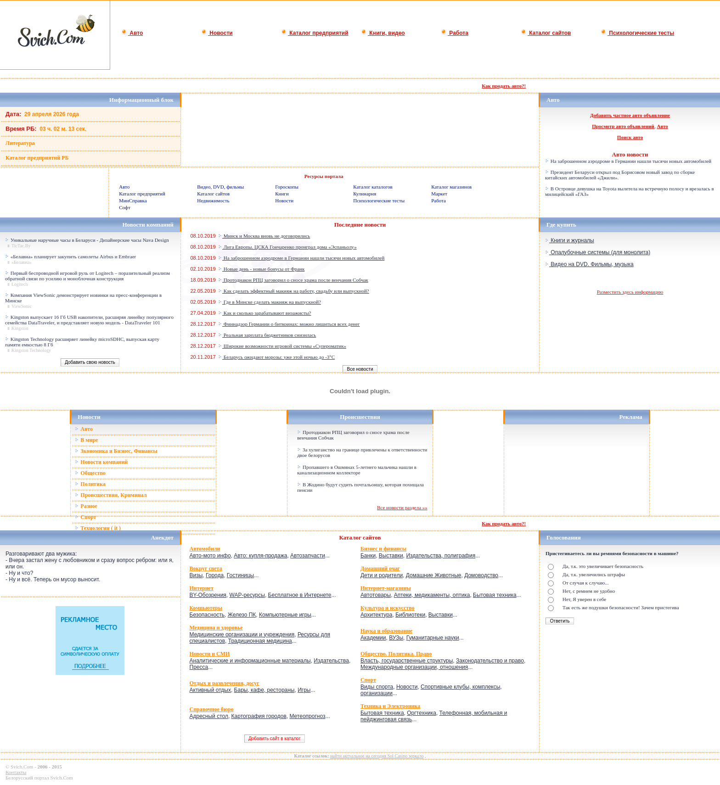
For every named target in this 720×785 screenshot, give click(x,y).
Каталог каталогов (373, 186)
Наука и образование (386, 631)
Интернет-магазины (385, 588)
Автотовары (375, 595)
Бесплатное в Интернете (300, 595)
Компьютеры (206, 608)
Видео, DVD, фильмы (220, 186)
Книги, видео (383, 33)
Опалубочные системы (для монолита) (597, 252)
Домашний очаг (380, 568)
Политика (90, 484)
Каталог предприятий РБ (37, 158)
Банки (368, 555)
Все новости (360, 369)
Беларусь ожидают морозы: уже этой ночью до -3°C (276, 357)
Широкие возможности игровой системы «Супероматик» (282, 346)
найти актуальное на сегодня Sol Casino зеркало (376, 755)
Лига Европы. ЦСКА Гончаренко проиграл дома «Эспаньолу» (287, 247)
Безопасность (207, 615)
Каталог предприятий (315, 33)
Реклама (630, 416)
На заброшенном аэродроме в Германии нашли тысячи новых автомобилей (628, 161)
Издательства (331, 660)
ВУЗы (396, 638)
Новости (217, 33)
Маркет (439, 193)
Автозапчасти (307, 555)
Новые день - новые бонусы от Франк (261, 269)
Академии (373, 638)
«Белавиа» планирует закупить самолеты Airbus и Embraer (73, 256)
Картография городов (259, 716)
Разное (86, 506)
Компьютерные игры (285, 615)
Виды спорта (376, 687)
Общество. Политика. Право (396, 654)
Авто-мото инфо (210, 555)
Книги (282, 193)
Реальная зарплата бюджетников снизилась (267, 335)
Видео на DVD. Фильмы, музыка (589, 264)
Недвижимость (213, 200)
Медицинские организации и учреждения (242, 634)
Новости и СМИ (210, 654)
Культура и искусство (387, 608)
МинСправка (132, 200)
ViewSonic (21, 306)
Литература (20, 143)
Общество (90, 473)
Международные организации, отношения (414, 667)
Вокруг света (206, 568)
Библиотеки (410, 615)
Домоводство (481, 575)
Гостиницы (240, 575)
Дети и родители (381, 575)
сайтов (372, 537)
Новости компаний (101, 462)
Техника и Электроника (390, 706)
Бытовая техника (495, 595)
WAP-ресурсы (247, 595)
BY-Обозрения (208, 595)
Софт (124, 207)
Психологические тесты (637, 33)
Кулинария (364, 193)
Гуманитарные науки (432, 638)
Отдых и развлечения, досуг (224, 683)
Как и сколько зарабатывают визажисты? (264, 313)
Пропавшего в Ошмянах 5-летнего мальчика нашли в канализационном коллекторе (356, 469)
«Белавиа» (21, 262)
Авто (132, 33)
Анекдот (162, 537)
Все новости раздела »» (402, 507)
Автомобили (205, 549)
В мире (86, 440)
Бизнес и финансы (383, 549)
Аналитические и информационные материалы (250, 660)
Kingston (19, 328)
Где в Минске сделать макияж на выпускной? (269, 302)
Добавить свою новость (90, 362)
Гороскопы (286, 186)
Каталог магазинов (451, 186)
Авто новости (630, 154)
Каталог (351, 537)
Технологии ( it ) (98, 528)
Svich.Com (22, 766)
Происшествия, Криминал (110, 495)
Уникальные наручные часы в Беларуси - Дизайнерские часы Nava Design (90, 240)
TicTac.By (20, 245)
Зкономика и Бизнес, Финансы (116, 451)
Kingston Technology (31, 350)
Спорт (85, 517)
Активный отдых (210, 690)
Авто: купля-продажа (260, 555)
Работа (454, 33)
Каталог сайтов (546, 33)
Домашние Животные (433, 575)
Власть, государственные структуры (406, 660)
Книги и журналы (569, 240)
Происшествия (360, 416)
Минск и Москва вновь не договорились (264, 236)
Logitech (19, 284)
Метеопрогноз (307, 716)
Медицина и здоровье (216, 627)
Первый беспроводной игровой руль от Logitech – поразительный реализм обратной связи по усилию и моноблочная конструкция (87, 275)
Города (215, 575)
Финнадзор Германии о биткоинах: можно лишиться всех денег (289, 324)
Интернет (202, 588)
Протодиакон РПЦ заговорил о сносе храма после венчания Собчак (293, 280)
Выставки (391, 555)
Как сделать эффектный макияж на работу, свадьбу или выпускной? (293, 291)
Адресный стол (209, 716)
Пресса (199, 667)
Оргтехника (421, 713)
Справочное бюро (212, 709)
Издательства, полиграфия (440, 555)
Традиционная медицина (260, 641)
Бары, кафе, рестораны (264, 690)
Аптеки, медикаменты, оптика (432, 595)
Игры (304, 690)
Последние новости (360, 224)
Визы (196, 575)
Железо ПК (242, 615)
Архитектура (376, 615)
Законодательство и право (490, 660)
